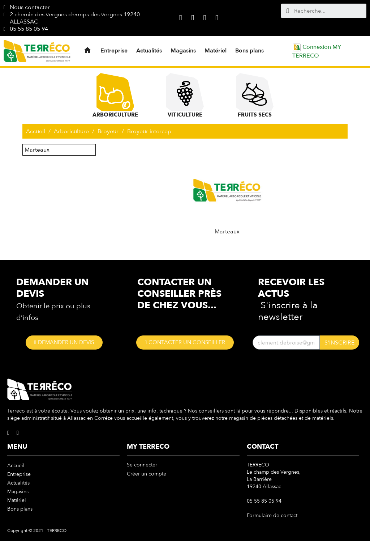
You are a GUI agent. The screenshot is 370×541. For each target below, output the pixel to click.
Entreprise (114, 51)
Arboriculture (115, 95)
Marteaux (37, 149)
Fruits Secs (255, 95)
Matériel (216, 51)
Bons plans (249, 51)
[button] (64, 342)
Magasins (183, 51)
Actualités (149, 51)
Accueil (16, 465)
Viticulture (185, 95)
